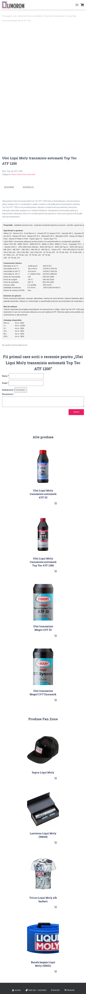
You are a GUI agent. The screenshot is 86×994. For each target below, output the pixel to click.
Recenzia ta (8, 394)
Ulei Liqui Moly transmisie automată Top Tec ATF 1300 (43, 561)
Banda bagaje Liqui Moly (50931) (43, 963)
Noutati (55, 990)
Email (5, 382)
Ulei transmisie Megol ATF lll (43, 627)
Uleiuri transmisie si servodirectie (30, 16)
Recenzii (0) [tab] (28, 187)
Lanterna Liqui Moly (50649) (43, 834)
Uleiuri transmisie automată (54, 16)
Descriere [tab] (9, 187)
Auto (15, 16)
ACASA (16, 989)
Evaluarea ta (8, 389)
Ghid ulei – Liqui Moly (36, 989)
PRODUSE (69, 990)
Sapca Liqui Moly (43, 772)
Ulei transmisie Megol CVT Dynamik (43, 692)
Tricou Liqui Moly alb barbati (43, 899)
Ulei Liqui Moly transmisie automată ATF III (43, 493)
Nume (5, 375)
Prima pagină (7, 16)
